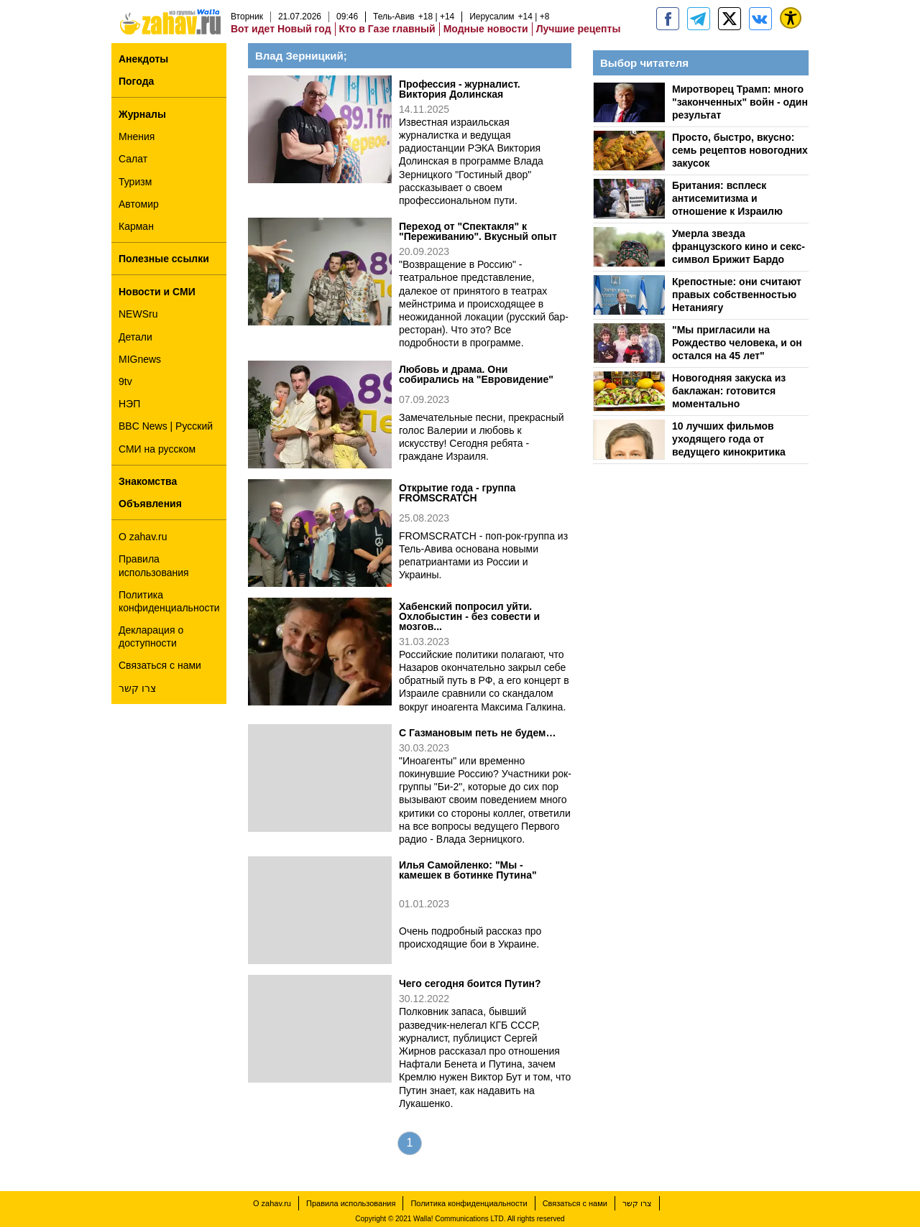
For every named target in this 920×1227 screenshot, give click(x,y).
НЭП (129, 403)
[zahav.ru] (667, 18)
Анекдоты (143, 59)
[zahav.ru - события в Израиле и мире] (698, 18)
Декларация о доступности (151, 636)
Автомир (139, 204)
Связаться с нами (160, 665)
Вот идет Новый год (281, 28)
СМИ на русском (157, 449)
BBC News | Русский (166, 426)
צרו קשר (137, 688)
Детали (135, 337)
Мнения (137, 136)
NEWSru (138, 314)
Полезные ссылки (164, 258)
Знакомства (148, 481)
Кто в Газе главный (387, 28)
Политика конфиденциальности (169, 601)
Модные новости (485, 28)
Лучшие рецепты (578, 28)
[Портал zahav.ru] (760, 18)
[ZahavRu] (729, 18)
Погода (136, 81)
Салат (133, 159)
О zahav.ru (143, 536)
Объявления (150, 503)
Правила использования (154, 565)
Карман (136, 226)
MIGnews (140, 359)
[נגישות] (790, 18)
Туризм (135, 181)
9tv (125, 381)
